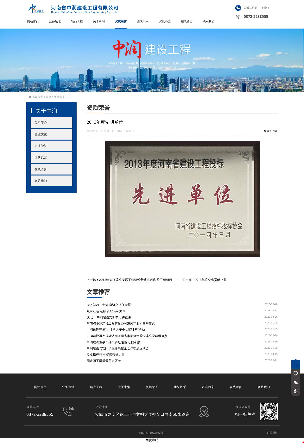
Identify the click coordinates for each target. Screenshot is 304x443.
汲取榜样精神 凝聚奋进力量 (106, 355)
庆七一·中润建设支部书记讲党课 (109, 318)
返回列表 (270, 132)
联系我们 (209, 22)
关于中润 (99, 22)
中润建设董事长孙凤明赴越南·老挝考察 (113, 343)
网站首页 (33, 22)
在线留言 (187, 22)
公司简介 (41, 123)
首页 (48, 98)
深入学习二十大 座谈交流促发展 (109, 305)
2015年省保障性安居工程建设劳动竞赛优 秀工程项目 (135, 280)
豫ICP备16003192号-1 (152, 433)
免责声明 (152, 441)
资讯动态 (165, 22)
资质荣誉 (121, 22)
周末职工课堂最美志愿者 (104, 361)
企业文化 (41, 135)
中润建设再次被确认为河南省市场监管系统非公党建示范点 (127, 336)
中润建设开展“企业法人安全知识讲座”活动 (116, 330)
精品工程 (77, 22)
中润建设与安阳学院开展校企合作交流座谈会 (118, 349)
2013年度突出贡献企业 (211, 280)
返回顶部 (272, 433)
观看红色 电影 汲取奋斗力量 (106, 312)
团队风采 (143, 22)
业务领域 (55, 22)
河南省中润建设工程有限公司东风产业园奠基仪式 (121, 324)
